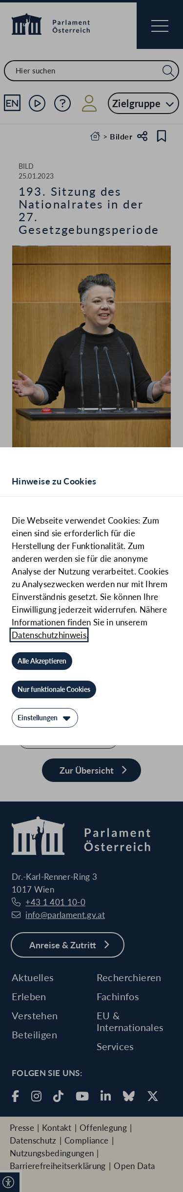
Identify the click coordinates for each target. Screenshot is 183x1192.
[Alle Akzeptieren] (42, 661)
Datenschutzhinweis (49, 635)
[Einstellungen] (45, 718)
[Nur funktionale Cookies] (54, 689)
